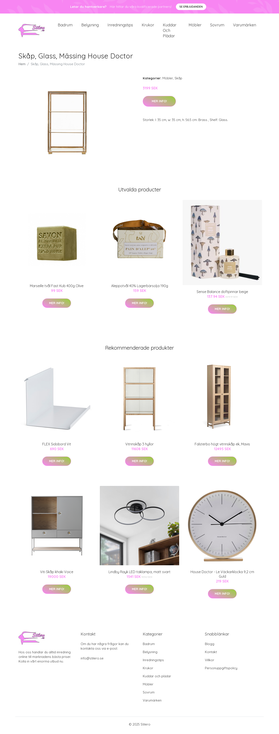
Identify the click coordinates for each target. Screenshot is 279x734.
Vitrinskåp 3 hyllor (139, 446)
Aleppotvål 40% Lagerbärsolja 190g (139, 288)
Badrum (65, 26)
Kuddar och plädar (169, 31)
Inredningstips (120, 26)
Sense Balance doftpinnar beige (222, 294)
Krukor (148, 26)
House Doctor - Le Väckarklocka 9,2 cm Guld (222, 576)
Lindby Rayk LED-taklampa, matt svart (139, 574)
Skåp (178, 80)
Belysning (90, 26)
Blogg (209, 646)
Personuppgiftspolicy (221, 670)
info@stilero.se (92, 660)
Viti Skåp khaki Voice (56, 574)
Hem (22, 66)
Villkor (209, 662)
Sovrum (217, 26)
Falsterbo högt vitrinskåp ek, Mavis (222, 446)
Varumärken (244, 26)
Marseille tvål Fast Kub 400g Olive (56, 288)
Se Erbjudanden (191, 6)
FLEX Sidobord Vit (56, 446)
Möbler (195, 26)
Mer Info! (159, 103)
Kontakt (211, 654)
